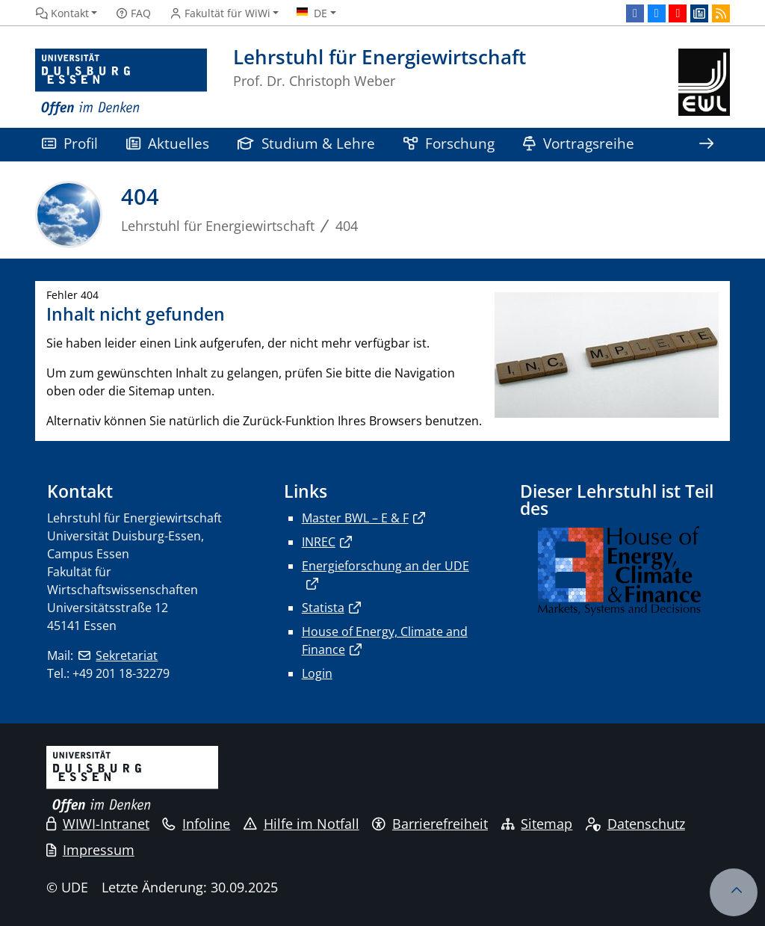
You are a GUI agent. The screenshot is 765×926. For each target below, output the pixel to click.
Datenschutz (635, 824)
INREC (318, 542)
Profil (70, 143)
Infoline (196, 824)
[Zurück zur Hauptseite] (704, 83)
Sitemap (537, 824)
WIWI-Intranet (97, 824)
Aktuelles (167, 143)
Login (317, 673)
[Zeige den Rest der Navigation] (706, 144)
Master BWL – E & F (355, 518)
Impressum (90, 850)
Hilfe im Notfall (301, 824)
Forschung (449, 143)
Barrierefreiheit (430, 824)
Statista (323, 607)
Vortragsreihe (578, 143)
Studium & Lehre (306, 143)
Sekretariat (127, 655)
